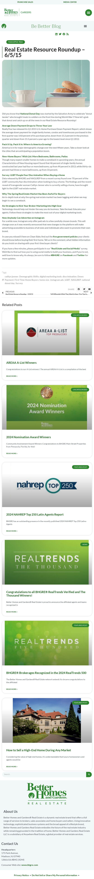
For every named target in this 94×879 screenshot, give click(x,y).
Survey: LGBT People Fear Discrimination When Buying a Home (33, 175)
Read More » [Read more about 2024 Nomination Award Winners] (11, 453)
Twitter (81, 255)
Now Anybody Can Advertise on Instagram (23, 217)
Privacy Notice (21, 875)
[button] (88, 12)
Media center (70, 2)
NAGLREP (76, 279)
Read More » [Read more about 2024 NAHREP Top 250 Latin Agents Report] (11, 531)
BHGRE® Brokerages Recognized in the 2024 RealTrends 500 (46, 672)
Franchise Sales (25, 2)
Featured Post (13, 42)
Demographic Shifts (29, 276)
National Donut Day (30, 113)
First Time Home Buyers (27, 279)
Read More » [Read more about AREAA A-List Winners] (11, 376)
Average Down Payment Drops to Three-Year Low (27, 125)
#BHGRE (55, 255)
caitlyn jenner (11, 276)
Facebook (68, 255)
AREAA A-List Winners (21, 362)
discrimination (70, 276)
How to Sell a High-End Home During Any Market (38, 750)
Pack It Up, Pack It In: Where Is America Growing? (27, 144)
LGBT (67, 279)
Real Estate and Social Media (65, 248)
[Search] (89, 774)
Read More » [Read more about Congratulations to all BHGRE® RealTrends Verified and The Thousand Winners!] (11, 612)
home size (44, 279)
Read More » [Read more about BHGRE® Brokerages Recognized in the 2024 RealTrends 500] (11, 689)
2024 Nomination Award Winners (28, 437)
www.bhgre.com (29, 865)
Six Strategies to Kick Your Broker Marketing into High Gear (32, 205)
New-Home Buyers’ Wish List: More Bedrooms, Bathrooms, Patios (35, 156)
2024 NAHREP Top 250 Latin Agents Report (35, 514)
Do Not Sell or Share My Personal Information (54, 875)
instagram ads (57, 279)
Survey (19, 283)
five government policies (65, 236)
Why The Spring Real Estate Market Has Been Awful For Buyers (33, 193)
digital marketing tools (51, 276)
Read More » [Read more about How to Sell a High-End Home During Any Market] (11, 766)
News (21, 42)
